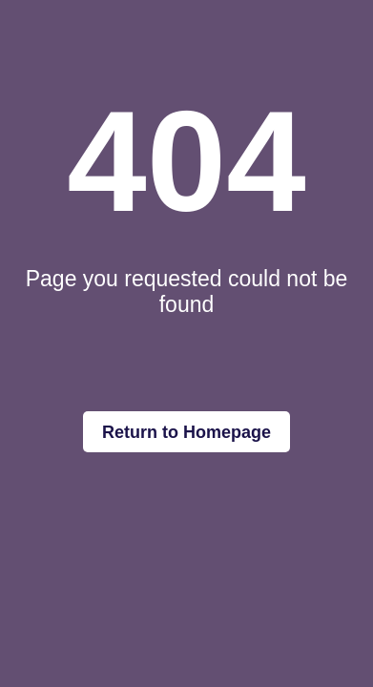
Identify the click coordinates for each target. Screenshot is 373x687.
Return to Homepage (186, 432)
